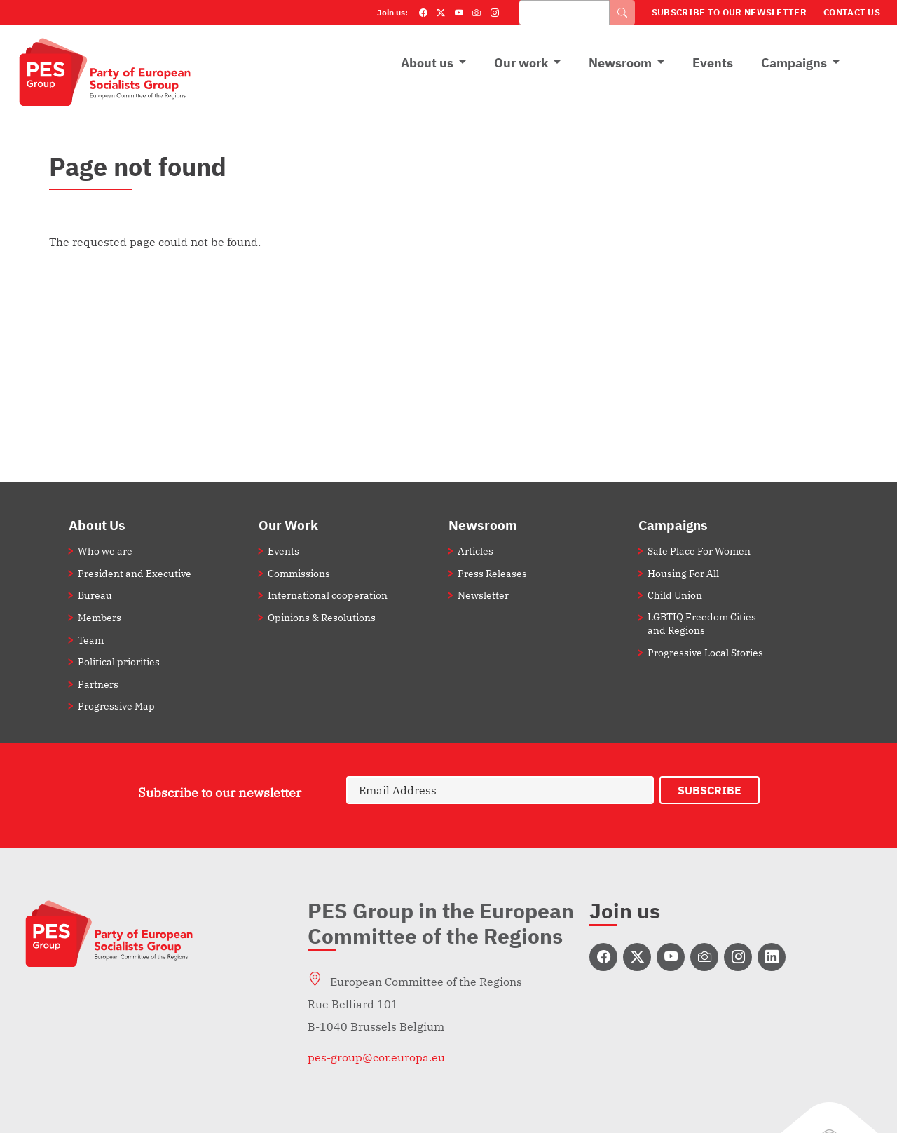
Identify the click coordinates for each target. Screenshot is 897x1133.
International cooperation (328, 595)
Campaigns (794, 63)
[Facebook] (423, 13)
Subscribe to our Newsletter (729, 12)
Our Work (288, 525)
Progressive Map (116, 705)
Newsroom (620, 63)
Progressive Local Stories (705, 652)
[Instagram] (495, 13)
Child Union (675, 595)
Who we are (105, 550)
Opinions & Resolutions (322, 617)
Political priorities (119, 661)
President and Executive (134, 573)
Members (99, 617)
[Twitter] (441, 13)
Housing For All (683, 573)
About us (427, 63)
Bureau (95, 595)
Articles (475, 550)
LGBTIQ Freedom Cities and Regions (702, 623)
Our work (521, 63)
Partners (98, 684)
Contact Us (851, 12)
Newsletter (483, 595)
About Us (97, 525)
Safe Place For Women (699, 550)
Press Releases (492, 573)
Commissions (299, 573)
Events (712, 63)
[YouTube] (459, 13)
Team (91, 639)
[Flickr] (477, 13)
